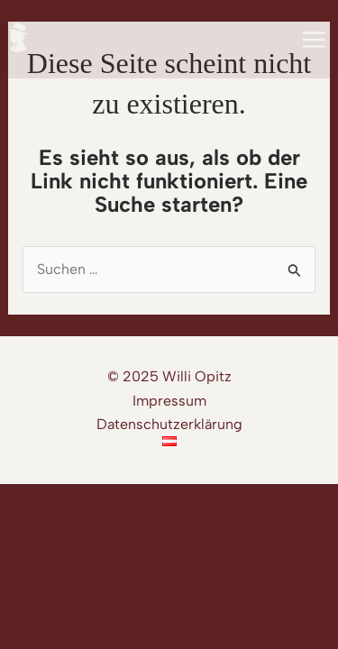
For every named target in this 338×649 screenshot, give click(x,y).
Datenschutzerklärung (169, 424)
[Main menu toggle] (313, 39)
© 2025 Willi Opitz (169, 376)
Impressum (169, 400)
